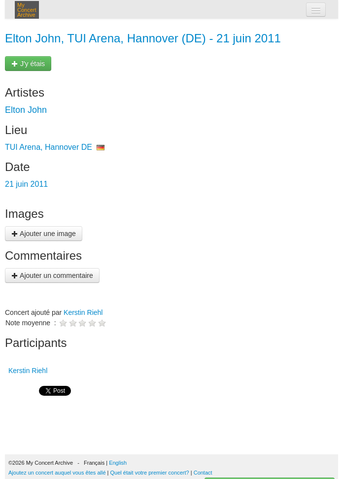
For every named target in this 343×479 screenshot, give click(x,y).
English (118, 463)
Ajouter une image (43, 234)
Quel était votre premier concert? (149, 473)
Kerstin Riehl (83, 312)
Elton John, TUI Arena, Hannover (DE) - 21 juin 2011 (143, 38)
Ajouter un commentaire (52, 275)
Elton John (26, 110)
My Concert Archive (26, 10)
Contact (203, 473)
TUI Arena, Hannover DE (48, 147)
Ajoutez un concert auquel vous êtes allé (57, 473)
